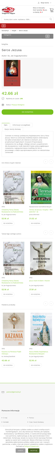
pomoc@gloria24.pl (14, 392)
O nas (5, 418)
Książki (14, 30)
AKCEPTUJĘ (33, 450)
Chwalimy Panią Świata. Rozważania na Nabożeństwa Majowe (12, 212)
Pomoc (31, 418)
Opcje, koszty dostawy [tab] (13, 129)
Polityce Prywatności (31, 446)
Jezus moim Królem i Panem (39, 281)
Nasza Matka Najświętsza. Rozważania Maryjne (38, 353)
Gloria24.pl (5, 30)
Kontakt (6, 422)
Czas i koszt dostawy (36, 422)
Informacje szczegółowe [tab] (21, 125)
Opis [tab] (5, 125)
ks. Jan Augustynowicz (17, 56)
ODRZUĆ (20, 450)
